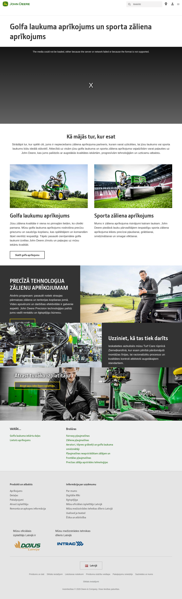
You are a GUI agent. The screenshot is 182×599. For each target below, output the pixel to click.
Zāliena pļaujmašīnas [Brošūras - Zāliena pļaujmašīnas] (77, 440)
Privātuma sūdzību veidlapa (98, 574)
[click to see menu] (178, 4)
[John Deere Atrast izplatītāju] (166, 4)
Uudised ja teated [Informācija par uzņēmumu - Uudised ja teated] (75, 513)
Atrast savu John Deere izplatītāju (37, 385)
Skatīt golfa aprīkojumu (30, 256)
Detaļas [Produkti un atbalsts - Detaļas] (14, 495)
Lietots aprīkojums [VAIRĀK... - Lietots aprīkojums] (20, 440)
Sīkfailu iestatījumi (55, 574)
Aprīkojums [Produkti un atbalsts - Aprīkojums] (16, 490)
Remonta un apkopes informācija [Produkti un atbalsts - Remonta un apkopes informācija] (28, 508)
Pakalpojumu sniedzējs (123, 574)
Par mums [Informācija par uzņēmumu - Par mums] (71, 490)
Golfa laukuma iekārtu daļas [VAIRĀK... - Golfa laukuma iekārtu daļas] (25, 435)
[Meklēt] (144, 4)
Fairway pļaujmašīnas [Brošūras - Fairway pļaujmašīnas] (78, 435)
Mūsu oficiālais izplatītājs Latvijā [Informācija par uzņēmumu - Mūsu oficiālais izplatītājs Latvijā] (84, 504)
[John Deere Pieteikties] (172, 4)
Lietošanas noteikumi (74, 574)
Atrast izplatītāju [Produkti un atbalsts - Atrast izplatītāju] (19, 504)
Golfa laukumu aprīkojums (40, 215)
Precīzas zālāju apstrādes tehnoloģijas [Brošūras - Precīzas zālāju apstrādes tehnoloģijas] (87, 462)
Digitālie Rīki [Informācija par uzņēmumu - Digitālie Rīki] (73, 495)
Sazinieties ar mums (144, 574)
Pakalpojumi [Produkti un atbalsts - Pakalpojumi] (17, 499)
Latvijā (91, 565)
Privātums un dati (36, 574)
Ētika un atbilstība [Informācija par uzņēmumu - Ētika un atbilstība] (76, 517)
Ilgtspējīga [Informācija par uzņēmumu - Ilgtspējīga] (72, 499)
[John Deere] (18, 4)
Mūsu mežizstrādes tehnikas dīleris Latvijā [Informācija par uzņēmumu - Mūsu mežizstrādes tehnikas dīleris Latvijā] (89, 508)
